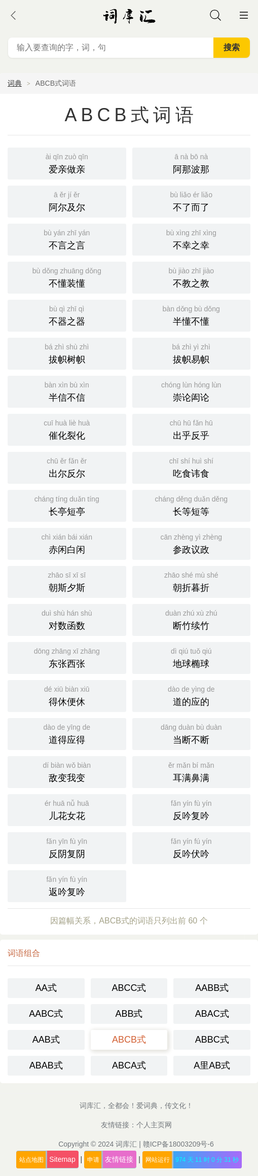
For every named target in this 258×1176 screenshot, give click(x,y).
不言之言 (67, 239)
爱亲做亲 (67, 162)
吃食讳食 (191, 467)
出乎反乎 (191, 429)
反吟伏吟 (191, 847)
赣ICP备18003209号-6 (178, 1144)
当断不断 (191, 733)
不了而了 (191, 200)
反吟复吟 (191, 809)
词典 (15, 83)
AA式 (46, 988)
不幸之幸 (191, 239)
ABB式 (128, 1014)
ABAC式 (212, 1014)
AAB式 (46, 1040)
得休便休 (67, 695)
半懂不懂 (191, 315)
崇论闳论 (191, 391)
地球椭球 (191, 657)
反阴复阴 (67, 847)
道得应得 (67, 733)
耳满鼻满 (191, 771)
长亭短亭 (67, 505)
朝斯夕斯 (67, 581)
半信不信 (67, 391)
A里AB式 (212, 1065)
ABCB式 (129, 1040)
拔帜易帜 (191, 353)
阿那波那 (191, 162)
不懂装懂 (67, 277)
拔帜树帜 (67, 353)
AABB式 (212, 988)
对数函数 (67, 619)
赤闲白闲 (67, 543)
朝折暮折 (191, 581)
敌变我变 (67, 771)
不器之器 (67, 315)
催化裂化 (67, 429)
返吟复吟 (67, 885)
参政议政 (191, 543)
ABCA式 (129, 1065)
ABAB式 (46, 1065)
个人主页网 (154, 1125)
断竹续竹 (191, 619)
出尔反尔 (67, 467)
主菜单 (244, 15)
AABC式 (46, 1014)
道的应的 (191, 695)
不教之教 (191, 277)
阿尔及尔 (67, 200)
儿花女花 (67, 809)
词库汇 (126, 1144)
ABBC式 (212, 1040)
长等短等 (191, 505)
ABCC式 (129, 988)
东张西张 (67, 657)
